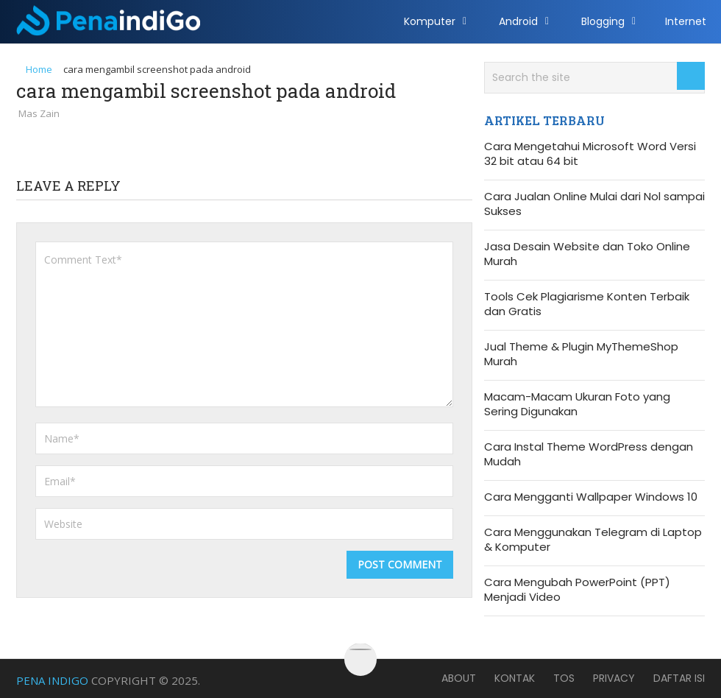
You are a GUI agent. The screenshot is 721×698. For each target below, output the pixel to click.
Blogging (603, 21)
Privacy (614, 678)
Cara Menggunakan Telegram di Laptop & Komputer (593, 539)
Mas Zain (39, 113)
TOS (564, 678)
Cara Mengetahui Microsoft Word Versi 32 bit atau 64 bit (590, 154)
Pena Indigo (52, 680)
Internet (685, 21)
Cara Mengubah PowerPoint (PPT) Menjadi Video (577, 589)
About (458, 678)
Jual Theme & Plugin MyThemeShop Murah (581, 354)
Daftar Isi (679, 678)
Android (518, 21)
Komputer (429, 21)
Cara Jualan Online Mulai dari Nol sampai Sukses (594, 204)
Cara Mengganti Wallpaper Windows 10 (590, 497)
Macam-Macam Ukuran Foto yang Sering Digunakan (577, 404)
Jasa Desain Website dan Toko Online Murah (587, 254)
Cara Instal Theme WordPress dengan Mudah (588, 454)
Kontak (514, 678)
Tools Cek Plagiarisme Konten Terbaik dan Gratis (586, 304)
